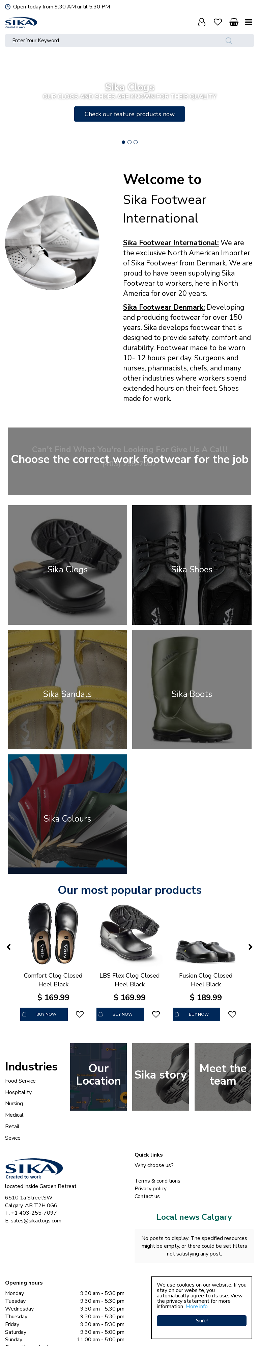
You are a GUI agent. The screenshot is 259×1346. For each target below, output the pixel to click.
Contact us (147, 1196)
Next (248, 102)
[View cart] (233, 22)
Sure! (202, 1320)
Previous (10, 102)
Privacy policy (151, 1188)
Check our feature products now (130, 114)
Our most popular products (130, 890)
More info (196, 1306)
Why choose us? (154, 1165)
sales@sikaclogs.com (36, 1220)
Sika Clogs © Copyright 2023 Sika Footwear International (108, 1332)
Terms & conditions (157, 1181)
